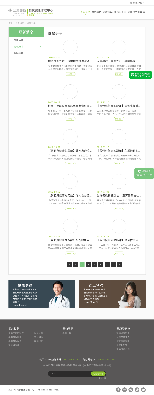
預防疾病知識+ (123, 337)
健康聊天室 (123, 328)
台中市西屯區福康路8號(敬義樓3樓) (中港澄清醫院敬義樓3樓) (77, 365)
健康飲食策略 (123, 341)
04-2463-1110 (72, 359)
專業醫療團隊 (15, 337)
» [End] (119, 264)
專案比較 (66, 333)
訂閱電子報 (98, 373)
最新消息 (19, 23)
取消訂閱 (102, 378)
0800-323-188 (106, 359)
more (69, 74)
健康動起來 (121, 345)
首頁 (10, 23)
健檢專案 (68, 328)
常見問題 (38, 337)
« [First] (69, 264)
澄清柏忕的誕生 (16, 333)
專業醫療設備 (15, 341)
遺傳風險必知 (123, 349)
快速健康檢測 (123, 333)
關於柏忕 (14, 328)
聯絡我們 (38, 341)
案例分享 (38, 333)
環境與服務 (13, 345)
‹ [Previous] (75, 264)
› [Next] (113, 264)
